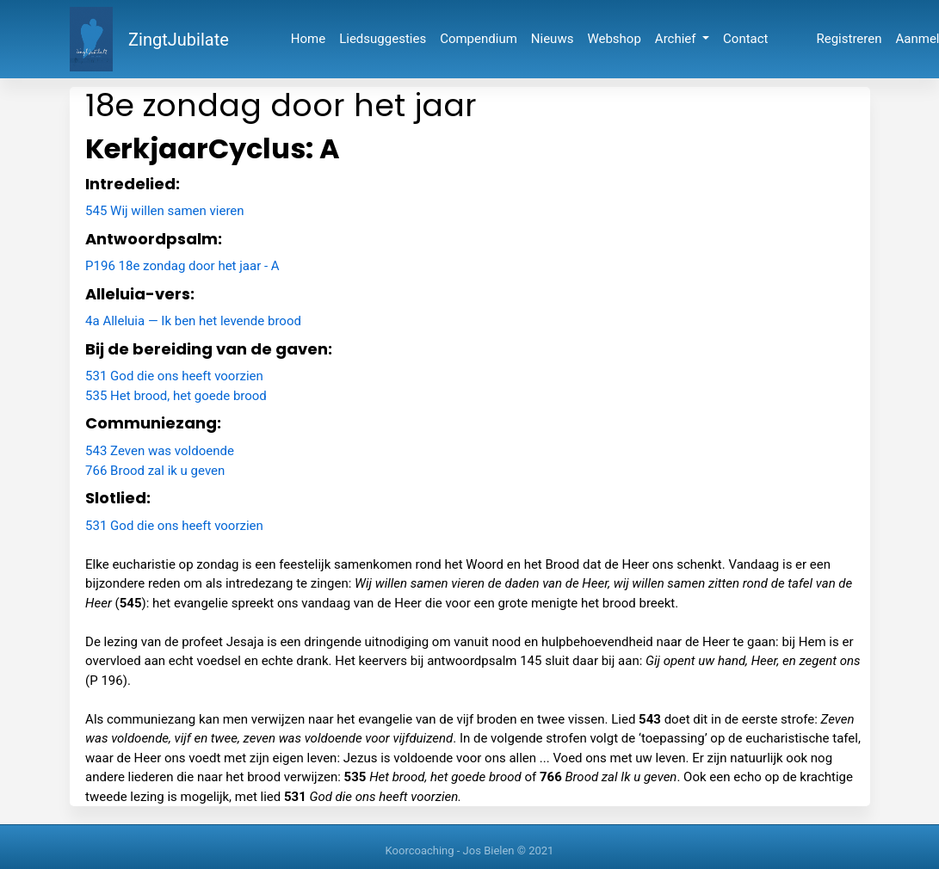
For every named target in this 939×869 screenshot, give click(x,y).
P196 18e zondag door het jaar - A (182, 266)
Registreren (849, 38)
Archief (677, 38)
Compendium (478, 38)
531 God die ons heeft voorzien (174, 376)
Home (308, 38)
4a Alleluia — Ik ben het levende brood (193, 321)
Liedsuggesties (382, 38)
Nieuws (552, 38)
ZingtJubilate (178, 39)
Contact (745, 38)
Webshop (613, 38)
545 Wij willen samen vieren (164, 211)
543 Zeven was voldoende (159, 451)
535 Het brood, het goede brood (176, 396)
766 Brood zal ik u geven (155, 470)
